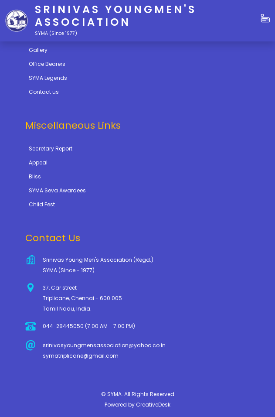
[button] (265, 19)
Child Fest (42, 204)
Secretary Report (50, 148)
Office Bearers (47, 64)
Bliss (35, 176)
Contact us (44, 92)
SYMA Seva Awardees (57, 190)
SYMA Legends (48, 78)
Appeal (38, 162)
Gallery (38, 50)
